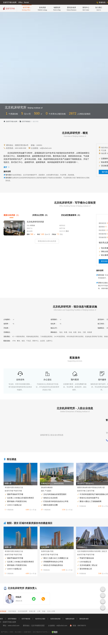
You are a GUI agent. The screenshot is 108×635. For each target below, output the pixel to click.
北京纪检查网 (22, 611)
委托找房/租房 (83, 619)
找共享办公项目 (40, 619)
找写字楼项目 (25, 121)
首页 (1, 619)
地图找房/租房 (69, 619)
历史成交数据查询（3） (71, 215)
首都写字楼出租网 (10, 121)
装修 (43, 611)
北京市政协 (12, 611)
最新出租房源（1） (12, 215)
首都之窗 (32, 611)
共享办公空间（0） (40, 215)
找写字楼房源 (26, 619)
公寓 (38, 611)
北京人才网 (51, 611)
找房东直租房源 (55, 619)
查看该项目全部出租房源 (47, 241)
